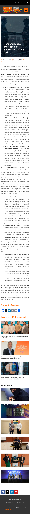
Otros (26, 60)
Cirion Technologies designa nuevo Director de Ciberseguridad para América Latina (13, 357)
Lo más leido (20, 502)
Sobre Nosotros (10, 502)
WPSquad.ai (7, 509)
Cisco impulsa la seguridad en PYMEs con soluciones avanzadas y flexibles (12, 378)
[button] (26, 10)
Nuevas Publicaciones (15, 499)
